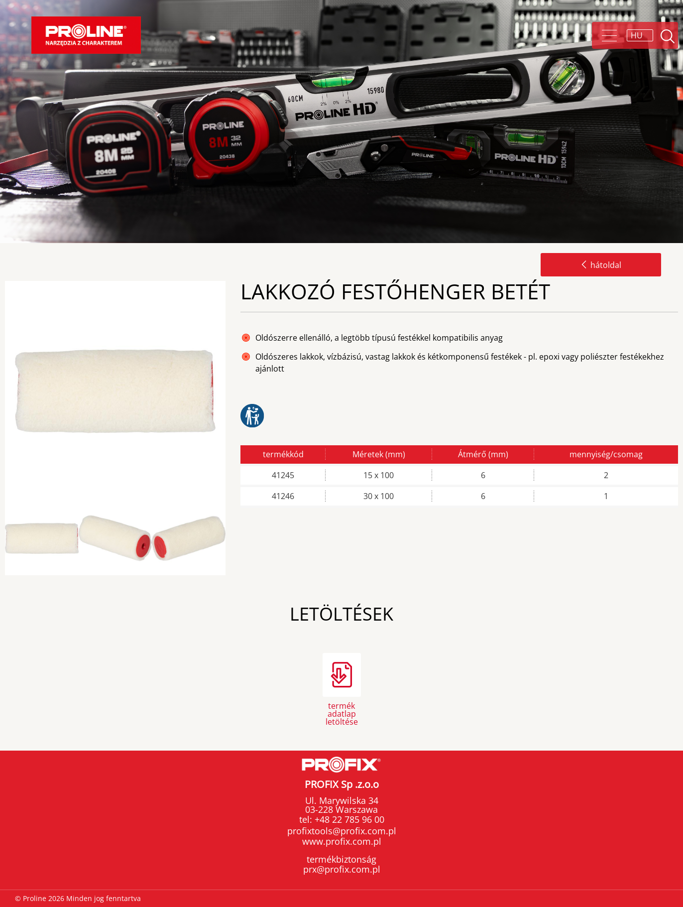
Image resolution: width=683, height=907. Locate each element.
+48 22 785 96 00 (348, 819)
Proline (86, 35)
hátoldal (600, 264)
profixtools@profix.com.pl (341, 831)
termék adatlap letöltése (342, 713)
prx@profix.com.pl (341, 869)
